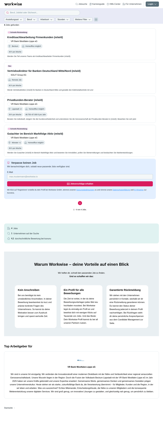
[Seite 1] (55, 201)
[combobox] (42, 12)
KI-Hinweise (45, 190)
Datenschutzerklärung (28, 190)
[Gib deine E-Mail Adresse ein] (38, 181)
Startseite (8, 377)
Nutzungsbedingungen (85, 187)
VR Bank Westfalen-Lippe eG (81, 336)
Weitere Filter (83, 19)
